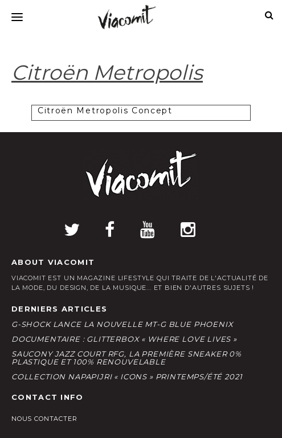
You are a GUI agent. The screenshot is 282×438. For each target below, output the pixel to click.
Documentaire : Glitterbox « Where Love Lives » (124, 338)
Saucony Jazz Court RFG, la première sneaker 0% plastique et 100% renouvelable (126, 357)
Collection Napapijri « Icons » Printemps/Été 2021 (126, 376)
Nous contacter (44, 419)
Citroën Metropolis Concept (105, 110)
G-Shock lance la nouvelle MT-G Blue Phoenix (122, 324)
